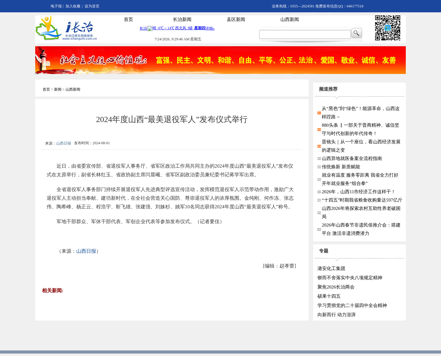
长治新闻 (182, 19)
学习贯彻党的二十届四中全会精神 (352, 305)
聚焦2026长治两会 (336, 286)
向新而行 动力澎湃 (336, 314)
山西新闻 (289, 19)
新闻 (57, 89)
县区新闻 (236, 19)
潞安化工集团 (331, 268)
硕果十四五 (329, 296)
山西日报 (63, 143)
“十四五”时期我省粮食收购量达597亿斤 (362, 200)
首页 (128, 19)
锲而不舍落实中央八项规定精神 (349, 277)
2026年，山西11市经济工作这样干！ (359, 191)
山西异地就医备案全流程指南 (352, 158)
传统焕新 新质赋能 (341, 166)
